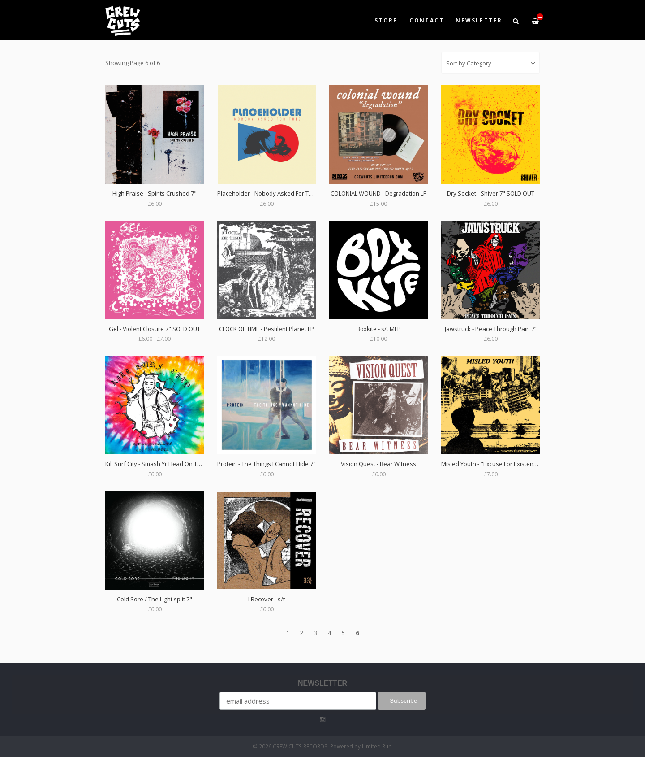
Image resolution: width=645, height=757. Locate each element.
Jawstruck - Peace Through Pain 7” (491, 329)
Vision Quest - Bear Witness (378, 464)
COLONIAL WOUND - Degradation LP (379, 193)
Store (386, 20)
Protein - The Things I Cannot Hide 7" (266, 464)
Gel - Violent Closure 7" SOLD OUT (154, 329)
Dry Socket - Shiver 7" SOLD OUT (490, 193)
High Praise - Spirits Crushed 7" (154, 193)
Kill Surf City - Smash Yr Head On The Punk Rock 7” (173, 464)
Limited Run (376, 746)
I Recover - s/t (266, 599)
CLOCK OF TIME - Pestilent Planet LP (266, 329)
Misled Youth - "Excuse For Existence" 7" (495, 464)
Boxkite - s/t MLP (379, 329)
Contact (426, 20)
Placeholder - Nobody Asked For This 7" (270, 193)
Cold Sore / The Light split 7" (154, 599)
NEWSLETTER (479, 20)
